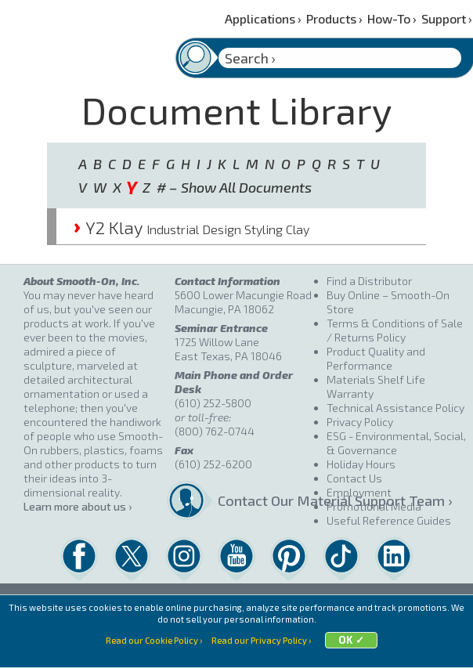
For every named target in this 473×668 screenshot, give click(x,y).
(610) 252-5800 (213, 403)
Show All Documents (246, 187)
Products (334, 18)
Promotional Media (374, 506)
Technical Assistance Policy (395, 407)
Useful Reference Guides (389, 520)
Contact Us (354, 478)
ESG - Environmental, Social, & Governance (396, 443)
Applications (263, 18)
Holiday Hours (361, 464)
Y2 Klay (191, 227)
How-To (392, 18)
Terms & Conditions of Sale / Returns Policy (395, 330)
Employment (359, 492)
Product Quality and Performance (376, 358)
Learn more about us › (77, 506)
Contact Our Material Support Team (267, 500)
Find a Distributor (369, 280)
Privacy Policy (360, 421)
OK (345, 652)
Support (446, 18)
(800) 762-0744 (215, 431)
